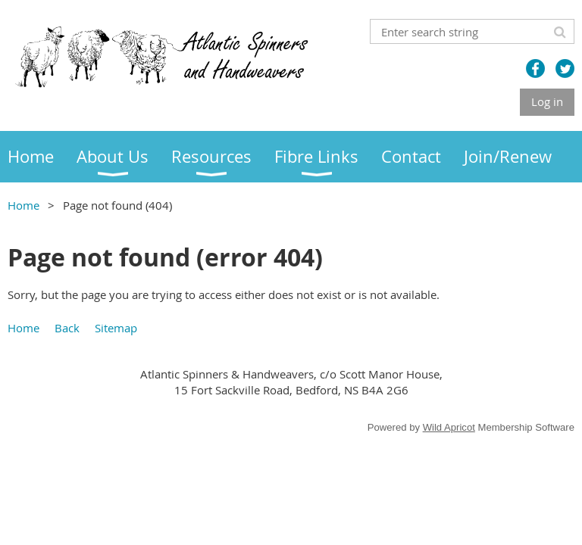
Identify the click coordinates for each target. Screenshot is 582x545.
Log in (547, 101)
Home (23, 205)
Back (67, 327)
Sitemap (116, 327)
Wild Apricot (449, 427)
